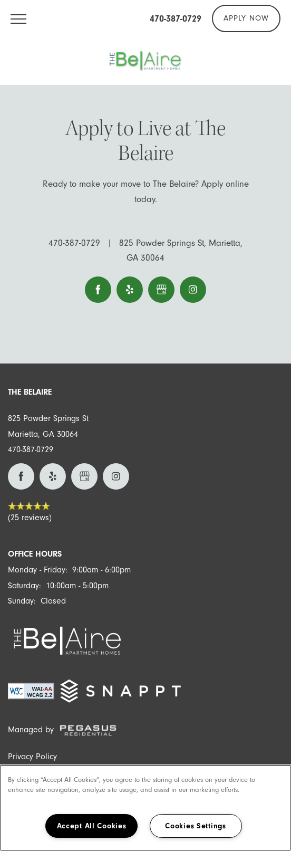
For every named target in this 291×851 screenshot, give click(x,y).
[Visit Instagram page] (193, 289)
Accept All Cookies (92, 825)
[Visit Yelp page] (130, 289)
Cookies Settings (195, 825)
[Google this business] (161, 289)
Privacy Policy (32, 756)
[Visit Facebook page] (98, 289)
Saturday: (24, 585)
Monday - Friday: (37, 570)
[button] (246, 18)
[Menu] (18, 18)
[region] (145, 807)
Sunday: (22, 601)
